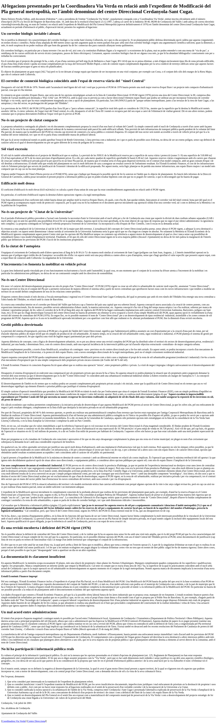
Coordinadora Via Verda (13, 721)
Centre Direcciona (36, 721)
